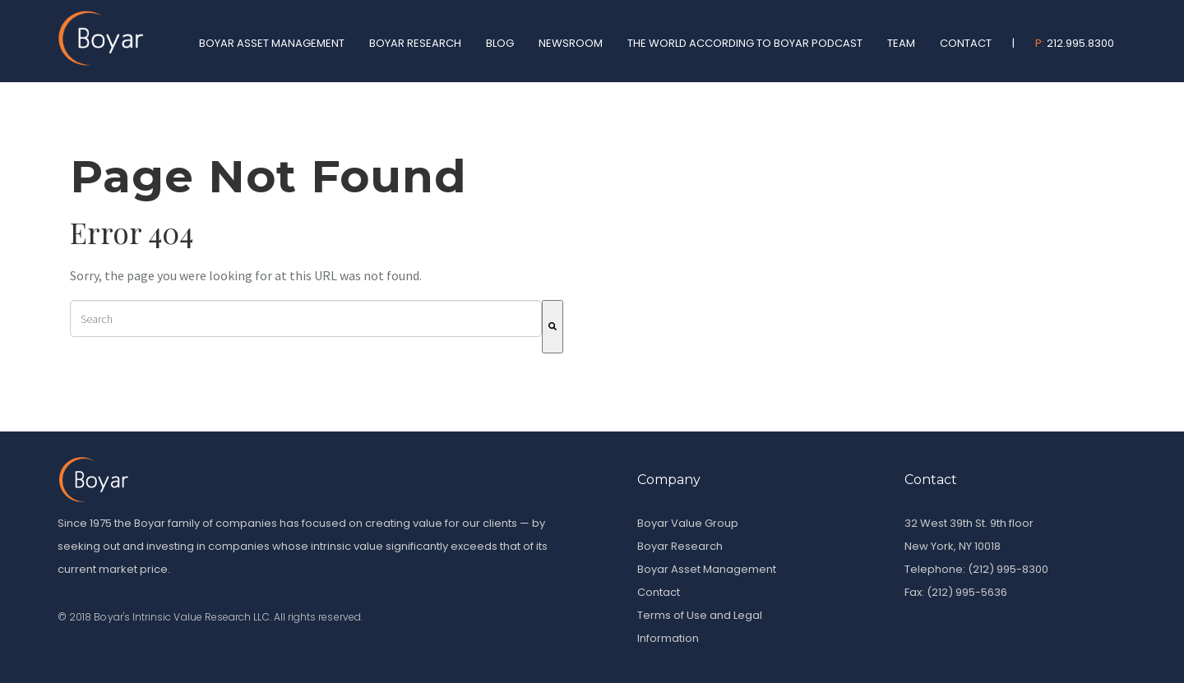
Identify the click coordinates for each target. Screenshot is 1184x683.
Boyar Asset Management (706, 569)
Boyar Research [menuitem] (415, 43)
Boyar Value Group (687, 523)
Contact (658, 592)
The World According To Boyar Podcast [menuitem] (745, 43)
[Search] (552, 326)
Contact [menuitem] (966, 43)
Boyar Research (680, 546)
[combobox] (306, 318)
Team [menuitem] (901, 43)
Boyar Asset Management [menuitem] (272, 43)
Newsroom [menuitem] (571, 43)
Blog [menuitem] (500, 43)
